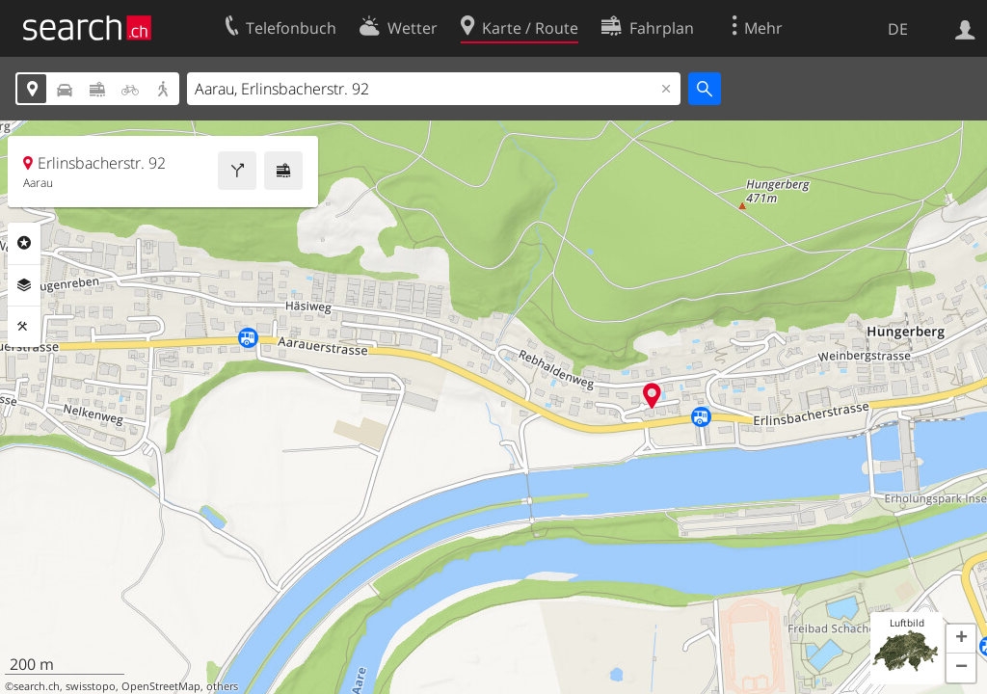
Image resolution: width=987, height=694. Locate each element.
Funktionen (24, 327)
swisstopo (91, 686)
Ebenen (24, 285)
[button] (961, 639)
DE (898, 29)
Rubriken (24, 243)
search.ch (36, 686)
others (222, 686)
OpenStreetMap (160, 686)
